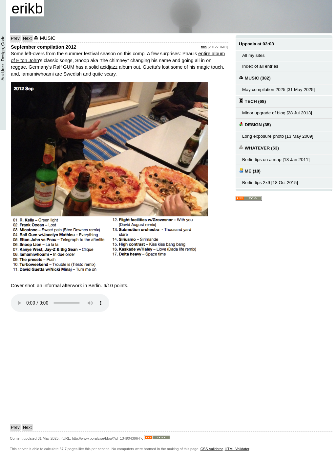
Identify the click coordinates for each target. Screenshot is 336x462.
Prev (15, 38)
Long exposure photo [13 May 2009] (277, 136)
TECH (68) (252, 101)
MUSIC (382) (255, 78)
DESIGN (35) (255, 124)
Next (27, 38)
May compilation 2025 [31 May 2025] (278, 89)
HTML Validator (237, 449)
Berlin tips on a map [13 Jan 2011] (275, 159)
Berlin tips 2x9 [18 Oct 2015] (270, 182)
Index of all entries (260, 66)
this (204, 47)
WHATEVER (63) (259, 147)
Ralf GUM (63, 67)
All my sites (253, 55)
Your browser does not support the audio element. (60, 303)
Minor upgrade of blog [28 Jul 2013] (277, 112)
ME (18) (250, 170)
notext (103, 365)
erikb (27, 8)
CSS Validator (211, 449)
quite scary (104, 74)
